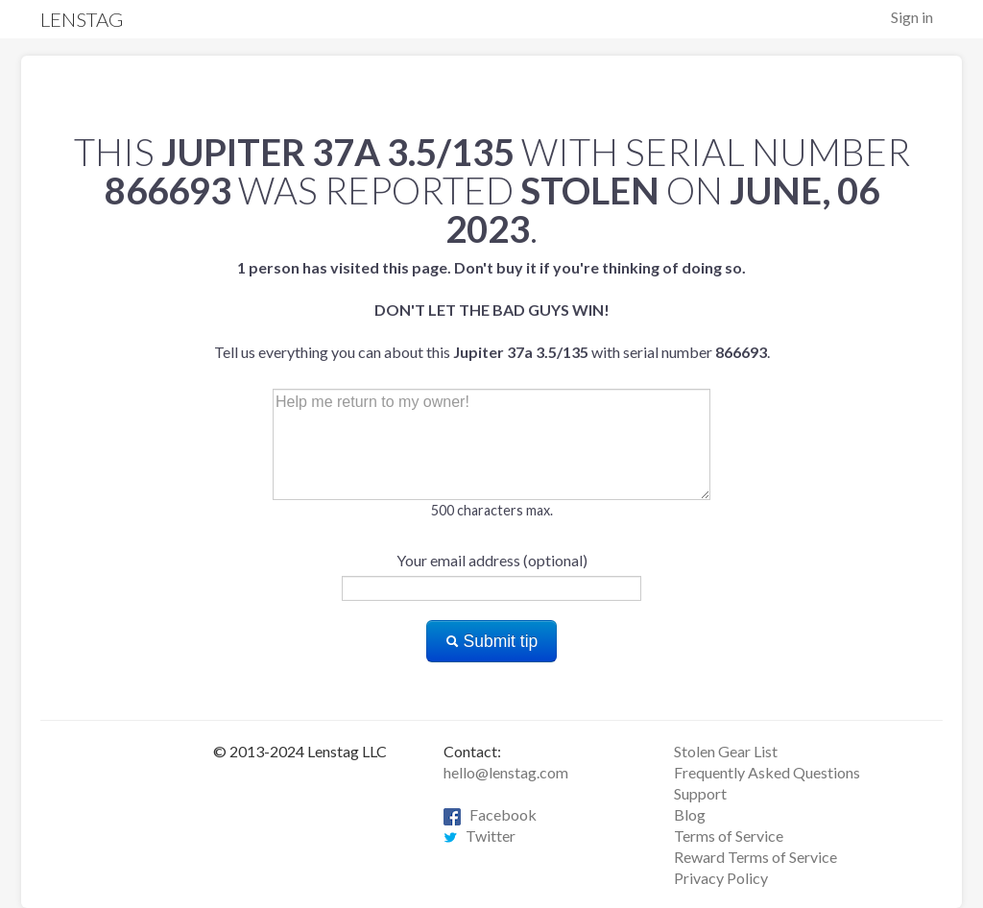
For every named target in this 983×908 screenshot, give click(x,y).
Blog (690, 814)
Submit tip (492, 641)
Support (700, 793)
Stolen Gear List (726, 751)
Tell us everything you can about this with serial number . (492, 309)
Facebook (490, 814)
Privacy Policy (721, 878)
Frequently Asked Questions (767, 772)
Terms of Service (728, 835)
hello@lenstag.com (506, 772)
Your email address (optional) (491, 560)
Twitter (479, 835)
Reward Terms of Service (755, 857)
